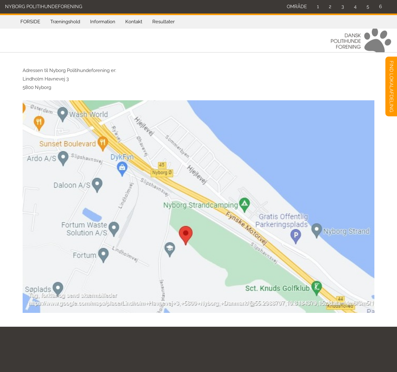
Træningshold (65, 22)
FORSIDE (30, 22)
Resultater (163, 22)
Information (102, 22)
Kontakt (133, 22)
